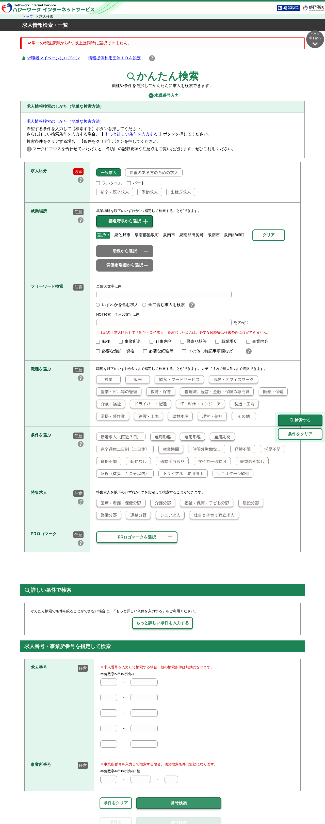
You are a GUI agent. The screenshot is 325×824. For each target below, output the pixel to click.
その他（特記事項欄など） (211, 351)
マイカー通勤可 (210, 461)
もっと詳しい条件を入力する (132, 134)
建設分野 (249, 503)
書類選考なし (250, 461)
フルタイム (109, 183)
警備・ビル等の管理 (116, 391)
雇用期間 (220, 437)
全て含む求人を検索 (163, 304)
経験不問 (241, 449)
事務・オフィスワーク (231, 379)
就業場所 (228, 341)
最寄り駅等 (196, 341)
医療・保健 (271, 391)
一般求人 (106, 172)
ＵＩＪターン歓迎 (231, 473)
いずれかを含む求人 (117, 304)
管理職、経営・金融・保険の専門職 (214, 391)
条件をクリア (116, 803)
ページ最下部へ (315, 39)
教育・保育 (159, 391)
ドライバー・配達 (148, 404)
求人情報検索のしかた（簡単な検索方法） (65, 121)
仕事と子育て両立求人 (212, 515)
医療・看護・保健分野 (118, 503)
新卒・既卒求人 (112, 192)
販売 (134, 379)
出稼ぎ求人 (179, 192)
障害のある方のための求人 (151, 172)
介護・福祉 (108, 404)
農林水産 (178, 416)
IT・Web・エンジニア (198, 404)
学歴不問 (270, 449)
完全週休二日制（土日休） (122, 449)
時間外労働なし (204, 449)
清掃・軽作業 (110, 416)
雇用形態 (161, 437)
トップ (28, 16)
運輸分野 (136, 515)
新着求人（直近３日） (118, 437)
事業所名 (132, 341)
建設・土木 (146, 416)
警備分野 (106, 515)
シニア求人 (168, 515)
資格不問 (106, 461)
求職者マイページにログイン (53, 58)
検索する (300, 420)
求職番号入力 (162, 96)
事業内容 (259, 341)
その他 (241, 416)
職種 (105, 341)
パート (136, 183)
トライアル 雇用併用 (181, 473)
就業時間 (169, 449)
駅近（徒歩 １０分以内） (122, 473)
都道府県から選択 (124, 221)
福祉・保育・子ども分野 (204, 503)
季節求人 (148, 192)
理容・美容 (210, 416)
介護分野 (161, 503)
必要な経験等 (160, 351)
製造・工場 (242, 404)
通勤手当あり (170, 461)
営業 (104, 379)
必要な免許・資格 (117, 351)
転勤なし (136, 461)
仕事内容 (163, 341)
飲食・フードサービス (177, 379)
